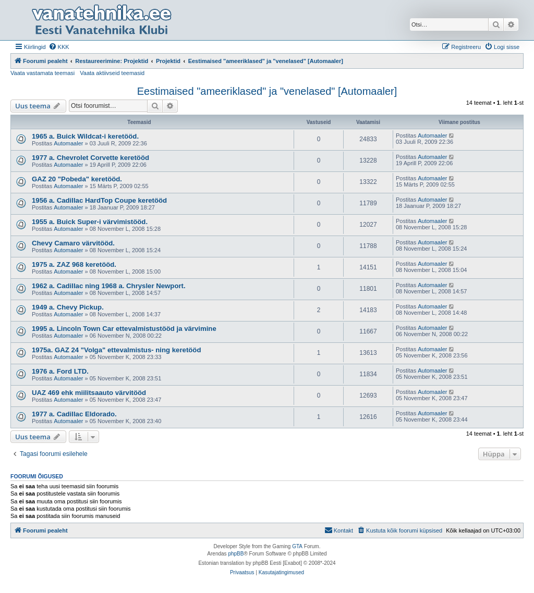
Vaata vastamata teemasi (42, 73)
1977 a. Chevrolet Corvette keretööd (90, 158)
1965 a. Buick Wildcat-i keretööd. (85, 136)
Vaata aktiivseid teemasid (112, 73)
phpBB (236, 554)
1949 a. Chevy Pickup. (68, 307)
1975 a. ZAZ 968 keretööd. (74, 264)
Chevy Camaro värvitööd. (73, 243)
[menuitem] (58, 47)
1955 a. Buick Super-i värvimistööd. (90, 222)
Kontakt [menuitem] (338, 530)
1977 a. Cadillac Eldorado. (74, 414)
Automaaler (68, 143)
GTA (297, 546)
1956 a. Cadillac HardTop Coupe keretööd (99, 200)
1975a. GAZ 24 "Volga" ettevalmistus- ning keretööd (116, 350)
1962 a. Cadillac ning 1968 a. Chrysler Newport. (109, 286)
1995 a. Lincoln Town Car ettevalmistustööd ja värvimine (124, 328)
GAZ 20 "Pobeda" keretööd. (77, 179)
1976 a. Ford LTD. (60, 371)
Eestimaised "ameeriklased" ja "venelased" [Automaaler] (267, 91)
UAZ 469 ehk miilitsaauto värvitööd (89, 393)
